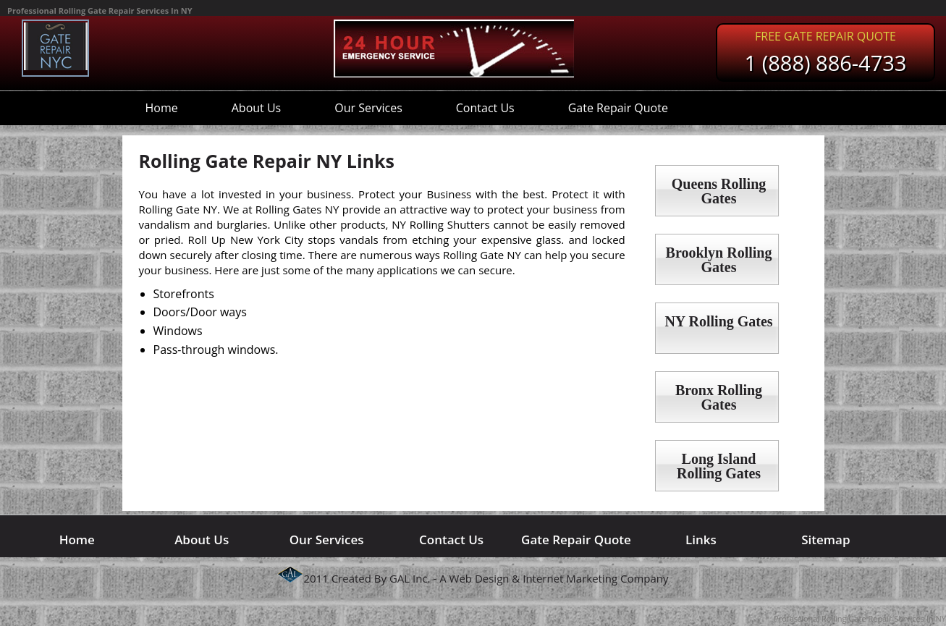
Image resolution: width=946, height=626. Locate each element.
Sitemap (825, 539)
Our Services (368, 108)
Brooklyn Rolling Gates (719, 260)
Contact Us (485, 108)
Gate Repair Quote (618, 108)
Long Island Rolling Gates (719, 466)
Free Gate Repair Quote (825, 36)
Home (161, 108)
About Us (257, 108)
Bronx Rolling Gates (718, 397)
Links (701, 539)
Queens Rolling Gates (719, 191)
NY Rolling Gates (718, 321)
